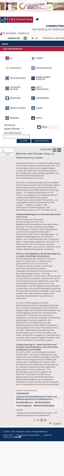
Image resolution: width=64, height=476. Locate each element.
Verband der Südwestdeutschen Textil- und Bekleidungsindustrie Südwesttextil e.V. (36, 397)
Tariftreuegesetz (24, 405)
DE (33, 38)
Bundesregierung (24, 402)
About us (25, 33)
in (41, 420)
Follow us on (12, 437)
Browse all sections (53, 38)
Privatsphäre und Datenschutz (28, 435)
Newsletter (14, 38)
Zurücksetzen (41, 141)
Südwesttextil (22, 393)
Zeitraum (9, 125)
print (50, 423)
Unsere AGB (7, 435)
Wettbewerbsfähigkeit (44, 405)
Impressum (48, 435)
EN (37, 38)
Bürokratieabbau (43, 402)
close (56, 424)
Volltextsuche (12, 133)
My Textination (9, 33)
